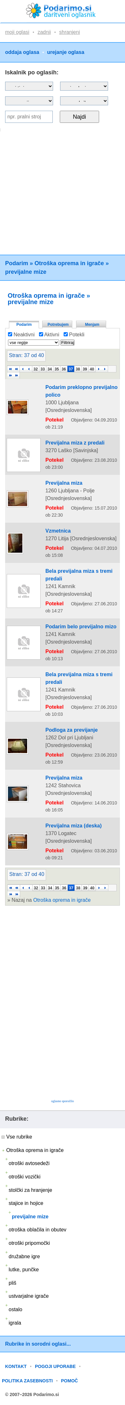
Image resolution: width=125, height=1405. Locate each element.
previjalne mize (25, 272)
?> (84, 86)
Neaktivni (21, 334)
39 (85, 369)
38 (78, 369)
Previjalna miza (63, 483)
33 (43, 369)
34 (50, 369)
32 (36, 369)
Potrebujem (58, 324)
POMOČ (69, 1380)
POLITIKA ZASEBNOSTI (27, 1380)
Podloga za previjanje (71, 730)
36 (64, 369)
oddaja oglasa (22, 52)
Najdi (79, 117)
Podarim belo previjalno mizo (80, 626)
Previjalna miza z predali (75, 442)
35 (57, 369)
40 (92, 369)
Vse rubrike (17, 1137)
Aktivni (49, 334)
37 (71, 369)
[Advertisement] (61, 193)
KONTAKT (16, 1366)
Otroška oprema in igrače (69, 263)
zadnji (44, 32)
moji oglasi (17, 32)
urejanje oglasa (65, 52)
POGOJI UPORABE (55, 1366)
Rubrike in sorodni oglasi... (38, 1344)
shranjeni (69, 32)
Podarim (16, 263)
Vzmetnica (58, 531)
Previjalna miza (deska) (73, 825)
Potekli (74, 334)
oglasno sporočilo (62, 1101)
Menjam (92, 324)
